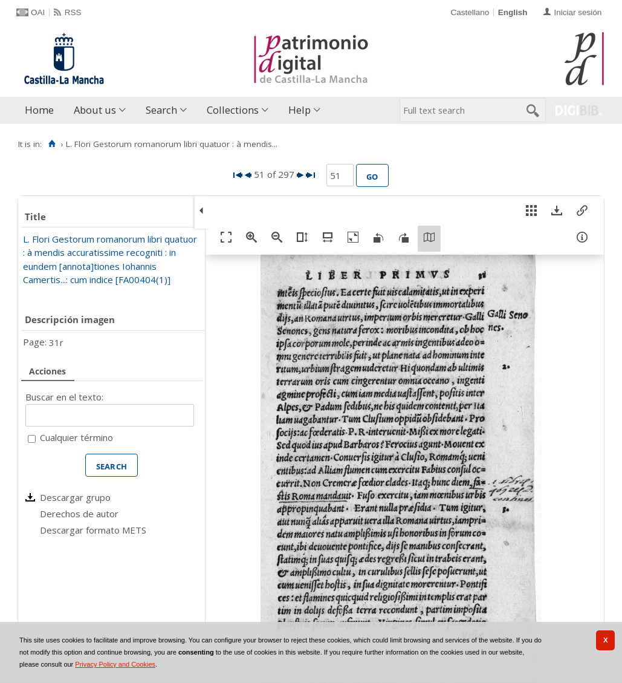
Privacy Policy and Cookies (115, 664)
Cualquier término (76, 437)
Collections (233, 110)
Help (299, 110)
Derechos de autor (79, 514)
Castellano (469, 12)
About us (95, 110)
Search (161, 110)
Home (39, 110)
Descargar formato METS (93, 530)
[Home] (52, 144)
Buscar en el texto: (64, 397)
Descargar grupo (75, 497)
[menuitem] (42, 110)
